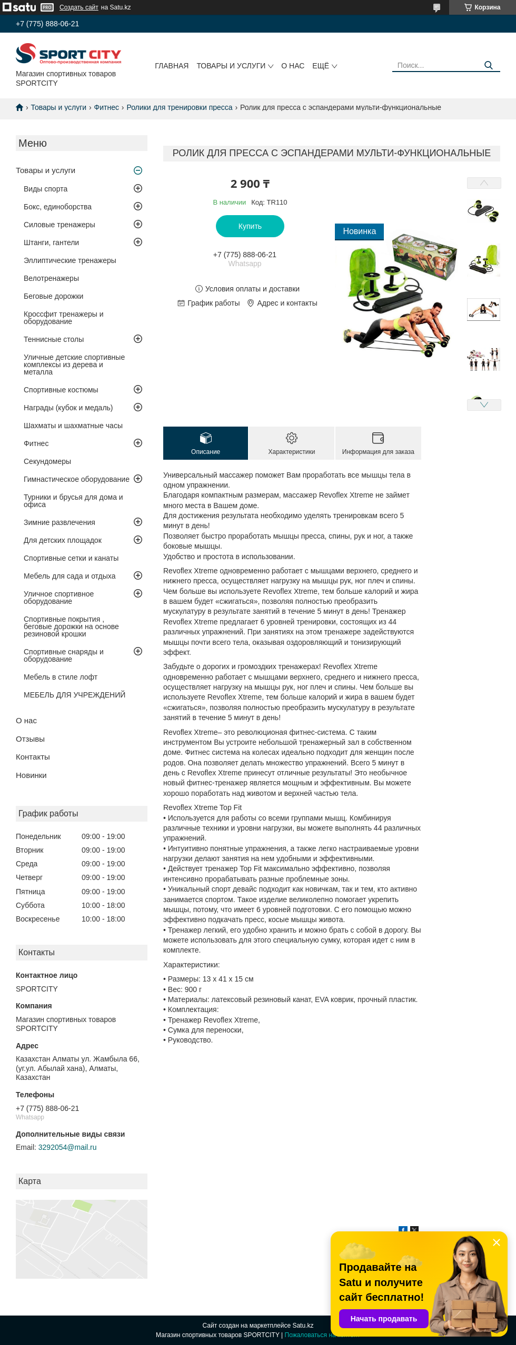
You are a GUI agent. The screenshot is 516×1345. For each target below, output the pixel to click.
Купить (250, 226)
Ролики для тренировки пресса (179, 107)
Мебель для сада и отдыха (69, 576)
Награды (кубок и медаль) (68, 407)
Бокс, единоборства (58, 207)
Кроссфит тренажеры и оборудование (64, 318)
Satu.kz (302, 1325)
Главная (171, 66)
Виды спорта (45, 189)
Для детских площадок (63, 540)
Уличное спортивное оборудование (59, 597)
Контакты (33, 756)
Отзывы (30, 738)
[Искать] (488, 65)
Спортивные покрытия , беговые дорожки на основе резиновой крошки (71, 626)
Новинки (31, 775)
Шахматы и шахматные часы (73, 425)
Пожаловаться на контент (322, 1335)
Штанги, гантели (51, 242)
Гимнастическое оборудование (77, 479)
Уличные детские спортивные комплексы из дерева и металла (74, 364)
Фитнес (106, 107)
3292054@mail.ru (67, 1147)
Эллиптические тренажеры (70, 260)
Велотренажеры (51, 278)
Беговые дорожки (53, 296)
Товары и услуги (230, 66)
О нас (292, 66)
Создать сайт (78, 7)
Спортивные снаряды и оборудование (64, 655)
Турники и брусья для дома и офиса (73, 501)
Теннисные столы (54, 339)
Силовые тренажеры (59, 224)
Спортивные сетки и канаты (71, 558)
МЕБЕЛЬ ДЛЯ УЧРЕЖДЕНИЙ (74, 695)
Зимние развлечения (59, 522)
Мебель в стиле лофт (60, 677)
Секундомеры (47, 461)
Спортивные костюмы (61, 390)
